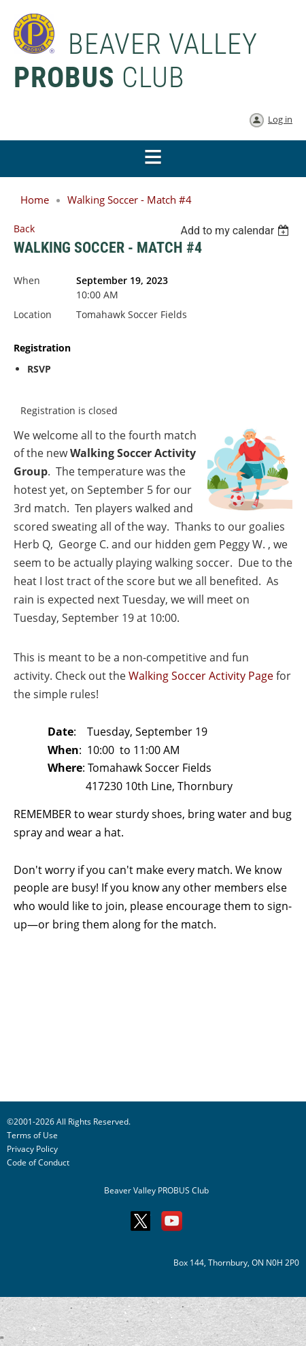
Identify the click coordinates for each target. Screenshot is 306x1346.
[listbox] (236, 230)
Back (24, 228)
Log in (280, 119)
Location (33, 314)
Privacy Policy (32, 1149)
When (27, 280)
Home (34, 199)
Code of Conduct (38, 1162)
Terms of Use (32, 1135)
